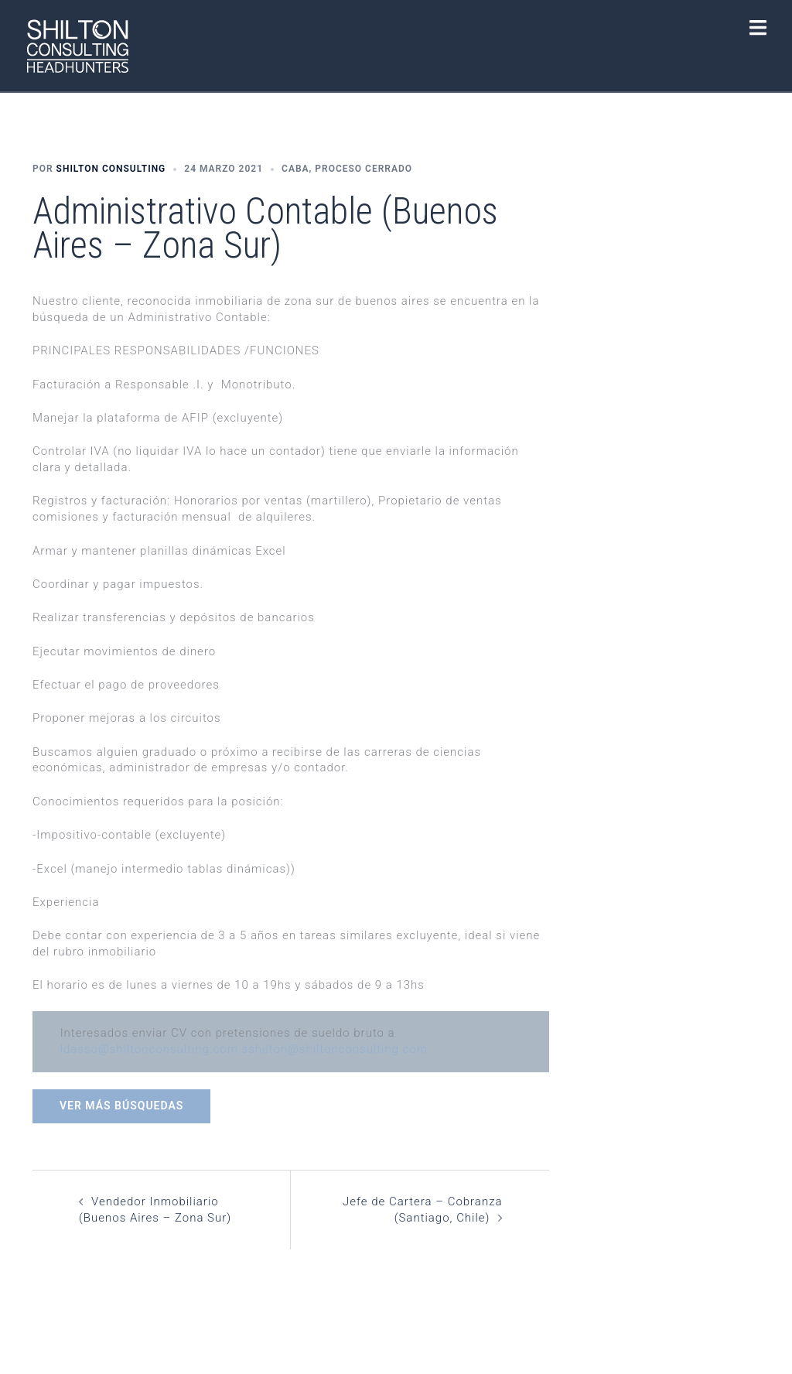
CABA (295, 168)
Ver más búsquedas (121, 1105)
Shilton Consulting (111, 168)
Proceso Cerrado (363, 168)
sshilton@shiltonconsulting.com (335, 1049)
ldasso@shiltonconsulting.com (149, 1049)
